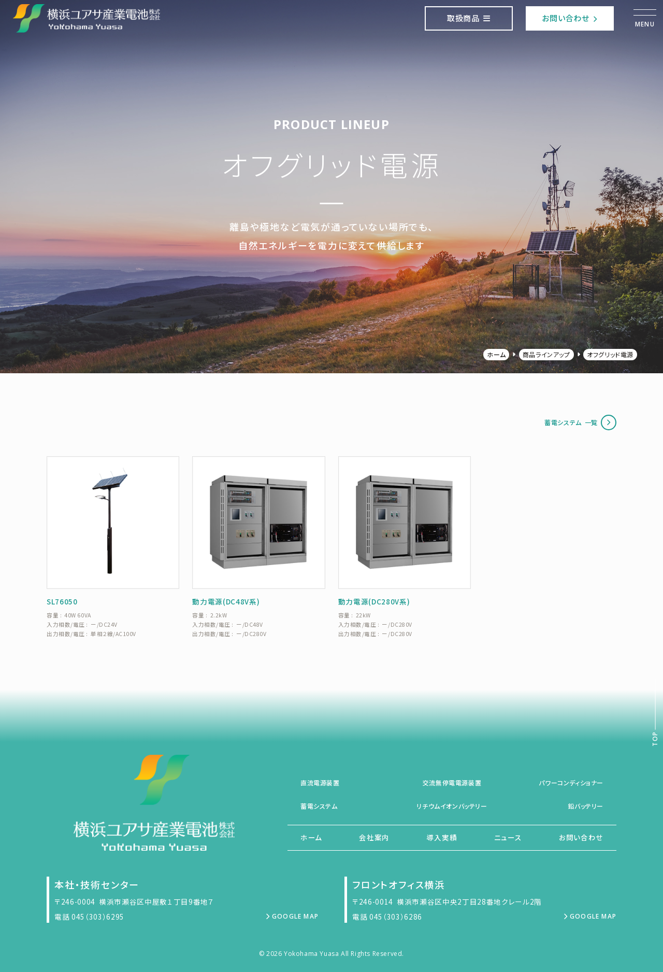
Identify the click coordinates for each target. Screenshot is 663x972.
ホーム (496, 354)
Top (655, 738)
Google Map (292, 916)
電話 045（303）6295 (89, 916)
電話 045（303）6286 (387, 916)
